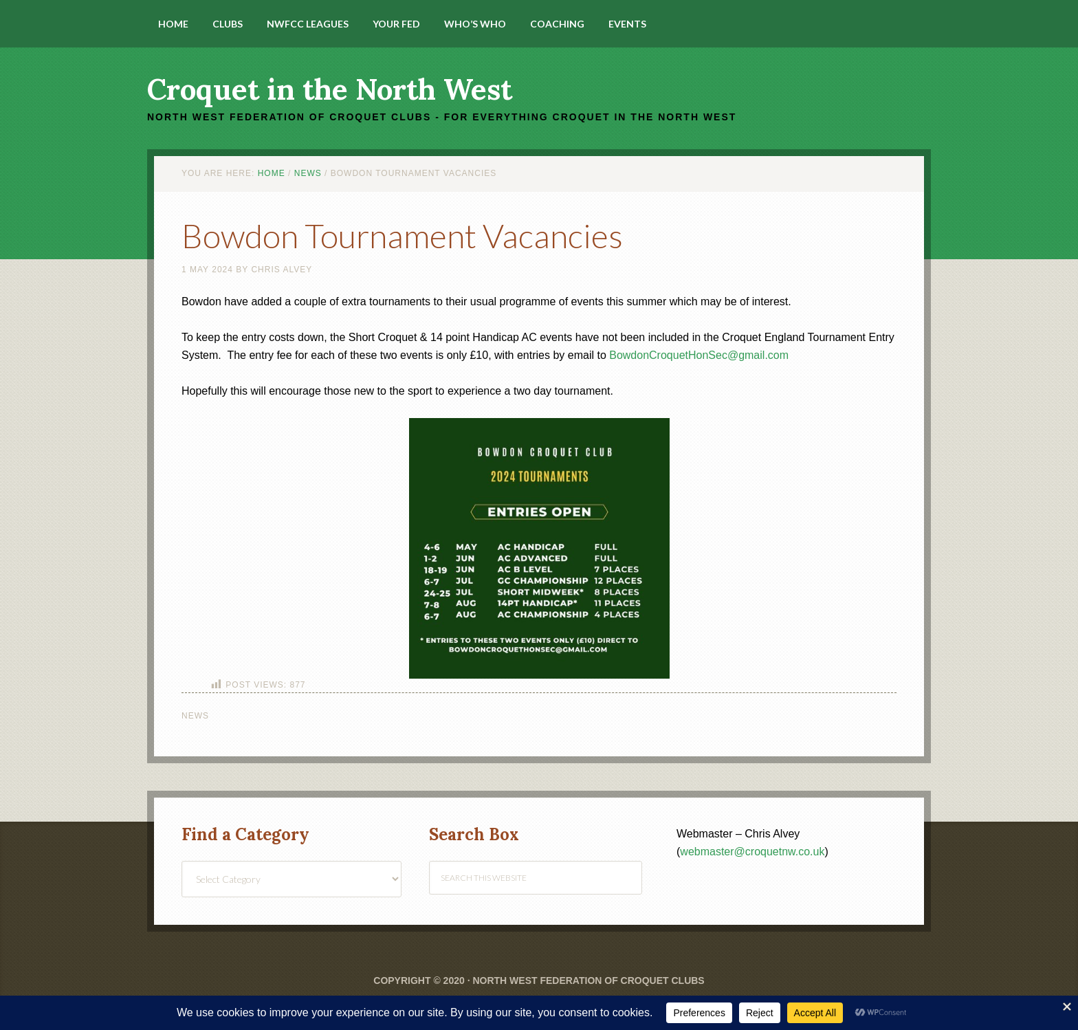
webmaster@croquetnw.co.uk (752, 851)
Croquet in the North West (329, 89)
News (195, 716)
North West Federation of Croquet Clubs (588, 980)
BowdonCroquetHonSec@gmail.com (699, 355)
